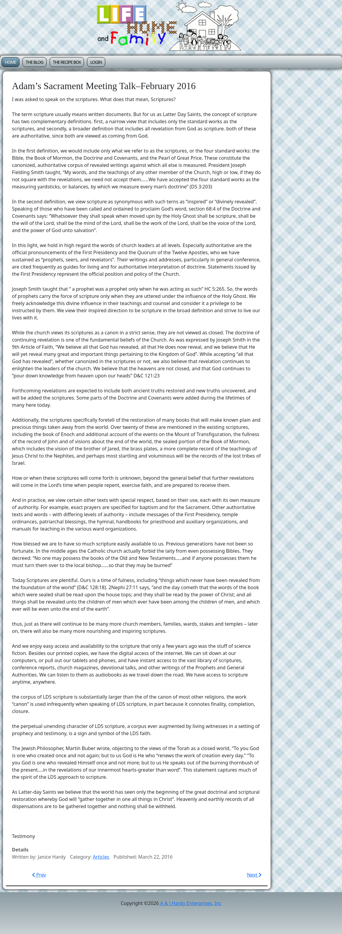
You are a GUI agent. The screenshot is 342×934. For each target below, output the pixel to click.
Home (10, 62)
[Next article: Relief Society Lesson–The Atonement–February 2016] (254, 874)
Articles (101, 857)
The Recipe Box (67, 62)
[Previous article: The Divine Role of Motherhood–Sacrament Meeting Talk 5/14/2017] (39, 874)
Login (96, 62)
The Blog (34, 62)
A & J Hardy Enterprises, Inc (190, 903)
